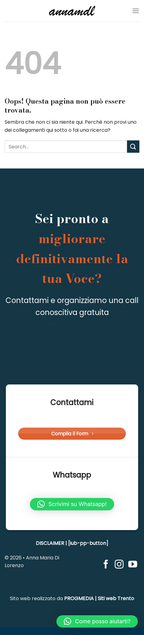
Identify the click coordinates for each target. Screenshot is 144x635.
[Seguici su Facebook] (105, 565)
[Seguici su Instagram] (119, 565)
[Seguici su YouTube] (132, 565)
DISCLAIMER (50, 543)
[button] (72, 504)
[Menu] (135, 10)
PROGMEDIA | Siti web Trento (99, 598)
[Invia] (133, 146)
